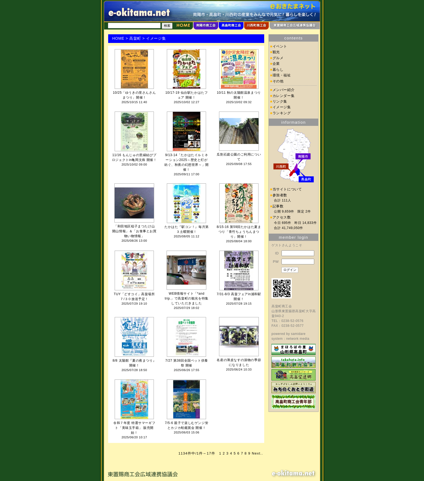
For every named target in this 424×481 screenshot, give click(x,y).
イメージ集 (282, 107)
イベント (280, 46)
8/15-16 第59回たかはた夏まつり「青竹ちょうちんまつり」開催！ (239, 231)
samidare (298, 334)
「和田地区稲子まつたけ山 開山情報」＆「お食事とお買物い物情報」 (134, 231)
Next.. (257, 453)
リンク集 (280, 101)
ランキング (282, 113)
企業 (276, 64)
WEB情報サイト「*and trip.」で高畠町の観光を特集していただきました (186, 298)
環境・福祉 (282, 75)
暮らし (278, 70)
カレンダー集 (284, 96)
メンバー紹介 (284, 90)
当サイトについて (287, 189)
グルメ (278, 58)
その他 (278, 81)
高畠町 (135, 38)
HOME (118, 38)
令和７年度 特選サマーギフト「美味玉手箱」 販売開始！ (134, 428)
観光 (276, 52)
